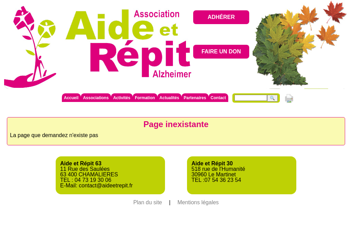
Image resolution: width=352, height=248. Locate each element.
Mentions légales (198, 202)
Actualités (169, 97)
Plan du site (147, 202)
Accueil (71, 97)
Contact (218, 97)
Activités (121, 97)
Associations (96, 97)
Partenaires (195, 97)
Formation (145, 97)
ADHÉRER (221, 17)
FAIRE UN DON (221, 51)
